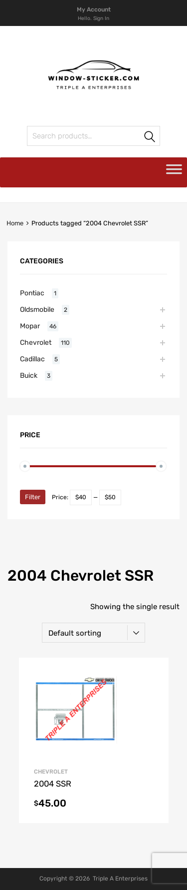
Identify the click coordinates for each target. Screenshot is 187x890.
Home (14, 223)
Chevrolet (35, 342)
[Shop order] (93, 633)
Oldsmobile (37, 309)
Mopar (30, 326)
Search (38, 137)
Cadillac (32, 359)
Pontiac (32, 293)
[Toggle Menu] (174, 172)
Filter (32, 497)
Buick (28, 375)
